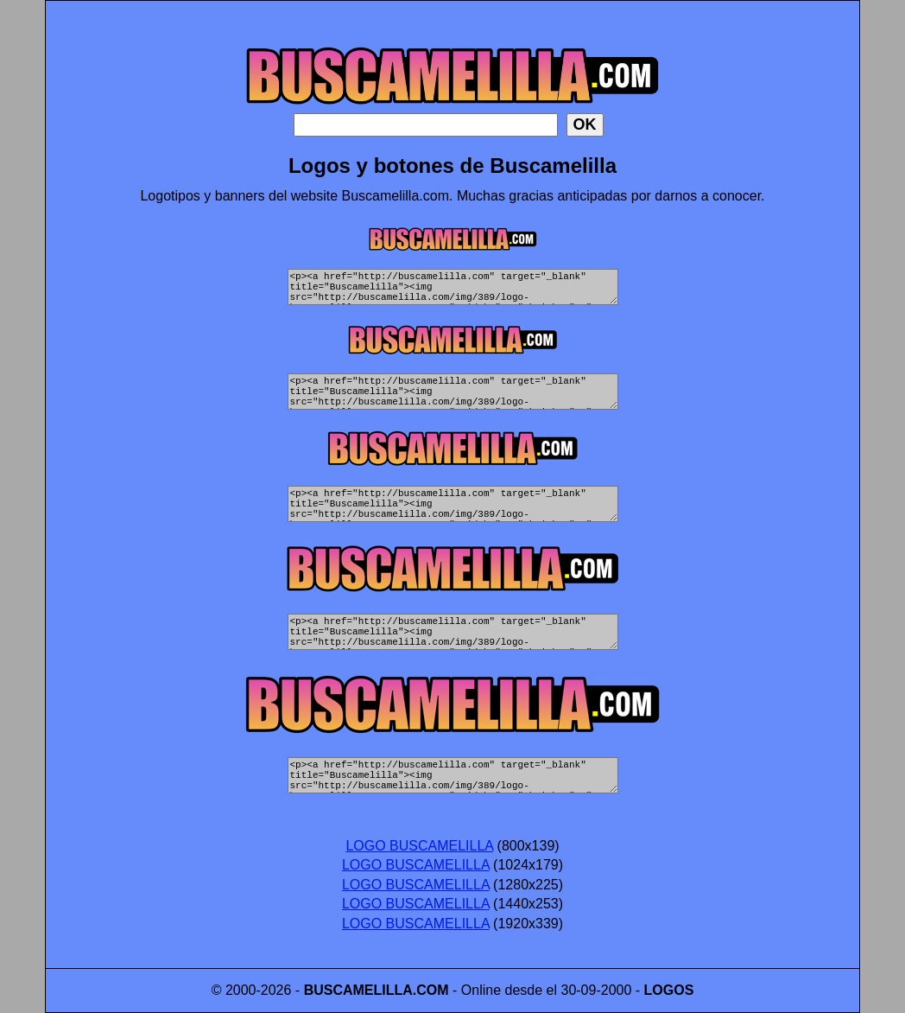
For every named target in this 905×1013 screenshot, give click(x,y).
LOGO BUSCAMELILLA (419, 845)
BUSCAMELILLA (358, 990)
